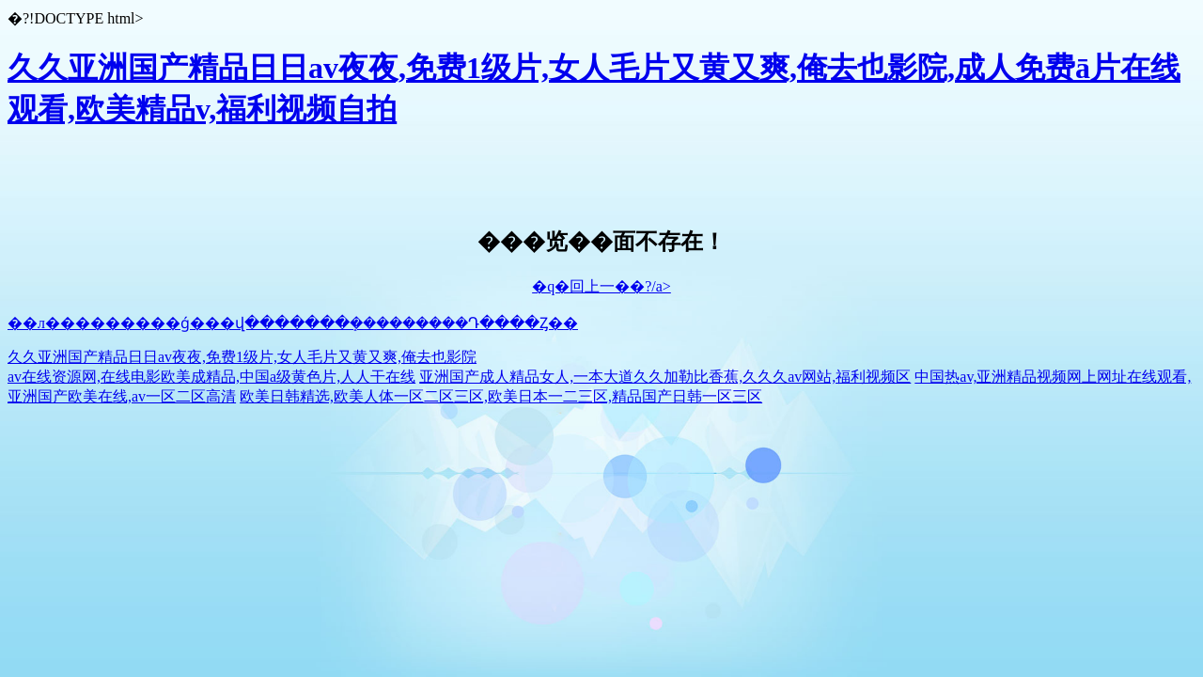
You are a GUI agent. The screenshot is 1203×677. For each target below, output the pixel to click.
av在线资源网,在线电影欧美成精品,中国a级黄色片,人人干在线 (211, 377)
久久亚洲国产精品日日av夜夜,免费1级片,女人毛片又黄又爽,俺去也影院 (242, 357)
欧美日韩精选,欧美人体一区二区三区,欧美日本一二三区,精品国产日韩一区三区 (501, 396)
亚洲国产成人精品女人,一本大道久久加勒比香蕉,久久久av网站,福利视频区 (665, 377)
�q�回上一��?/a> (601, 286)
